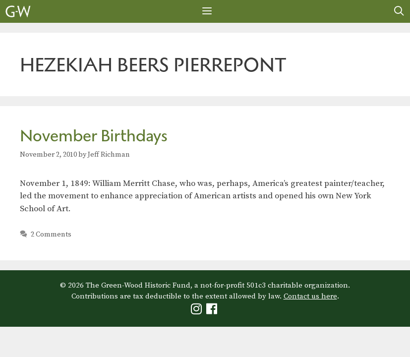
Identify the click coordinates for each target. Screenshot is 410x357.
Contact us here (310, 296)
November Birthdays (94, 135)
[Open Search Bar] (399, 11)
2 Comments (51, 234)
